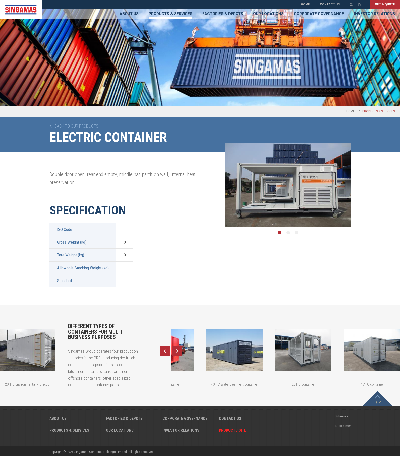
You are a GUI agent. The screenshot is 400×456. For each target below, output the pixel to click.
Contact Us (330, 4)
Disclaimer (343, 426)
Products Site (232, 430)
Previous (165, 351)
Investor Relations (374, 14)
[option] (288, 185)
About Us (129, 14)
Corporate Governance (319, 14)
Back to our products (76, 126)
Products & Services (170, 14)
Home (305, 4)
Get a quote (385, 4)
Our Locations (268, 14)
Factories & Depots (222, 14)
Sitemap (341, 416)
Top (377, 402)
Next (177, 351)
